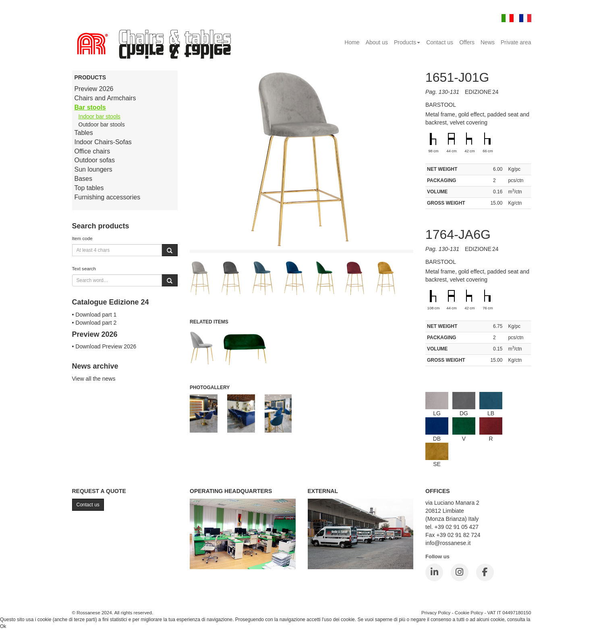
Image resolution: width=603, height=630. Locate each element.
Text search (84, 268)
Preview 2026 (94, 88)
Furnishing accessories (108, 197)
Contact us (439, 42)
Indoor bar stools (99, 116)
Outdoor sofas (95, 160)
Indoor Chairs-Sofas (103, 142)
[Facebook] (485, 572)
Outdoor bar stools (102, 124)
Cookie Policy (469, 612)
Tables (84, 132)
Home (351, 42)
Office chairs (92, 151)
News (488, 42)
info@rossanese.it (447, 543)
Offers (467, 42)
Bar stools (90, 107)
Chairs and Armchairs (105, 98)
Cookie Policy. (547, 619)
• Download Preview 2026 (104, 346)
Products (407, 42)
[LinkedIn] (434, 572)
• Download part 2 (94, 322)
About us (377, 42)
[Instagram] (459, 572)
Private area (516, 42)
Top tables (89, 187)
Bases (83, 178)
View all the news (94, 378)
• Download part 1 (94, 314)
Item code (82, 238)
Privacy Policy (436, 612)
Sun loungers (93, 169)
